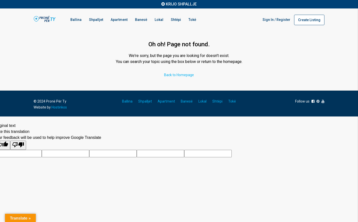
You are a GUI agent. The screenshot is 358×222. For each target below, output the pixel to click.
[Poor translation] (18, 145)
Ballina (76, 20)
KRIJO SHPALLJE (181, 4)
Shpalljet (96, 20)
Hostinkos (59, 107)
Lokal (159, 20)
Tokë (192, 20)
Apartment (119, 20)
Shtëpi (176, 20)
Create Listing (309, 20)
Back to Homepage (179, 75)
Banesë (141, 20)
